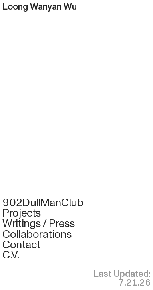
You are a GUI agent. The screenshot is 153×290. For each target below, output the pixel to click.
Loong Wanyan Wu (39, 6)
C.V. (10, 254)
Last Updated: (122, 274)
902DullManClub (42, 202)
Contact (21, 244)
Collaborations (36, 234)
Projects (21, 213)
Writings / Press (38, 223)
